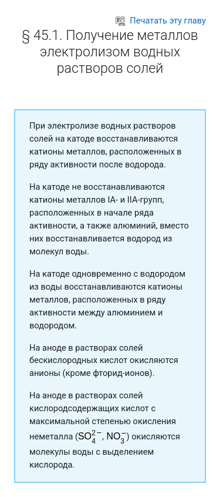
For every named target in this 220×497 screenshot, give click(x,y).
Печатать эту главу (161, 20)
